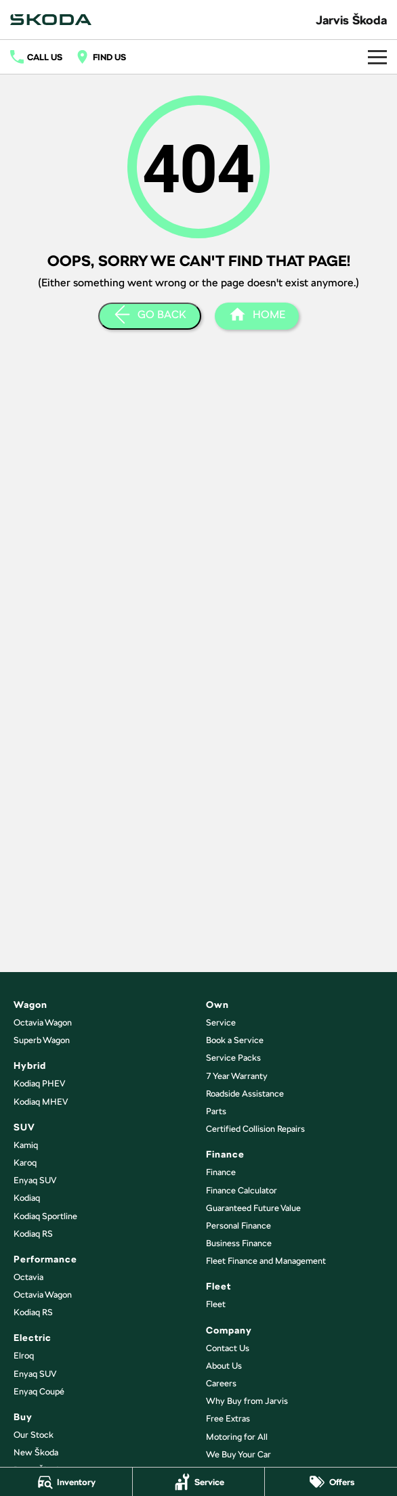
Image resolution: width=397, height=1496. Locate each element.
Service (221, 1022)
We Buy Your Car (238, 1454)
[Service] (199, 1482)
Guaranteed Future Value (253, 1208)
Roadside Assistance (245, 1093)
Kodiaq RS (33, 1234)
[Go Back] (149, 316)
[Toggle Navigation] (377, 57)
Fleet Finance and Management (266, 1261)
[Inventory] (66, 1482)
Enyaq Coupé (39, 1391)
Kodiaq (27, 1198)
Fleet (216, 1304)
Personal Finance (238, 1225)
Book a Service (235, 1040)
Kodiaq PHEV (39, 1083)
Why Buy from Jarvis (247, 1401)
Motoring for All (237, 1437)
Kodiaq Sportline (45, 1216)
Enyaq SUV (35, 1180)
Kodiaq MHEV (41, 1102)
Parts (216, 1111)
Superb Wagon (42, 1040)
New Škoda (36, 1452)
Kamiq (26, 1145)
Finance (221, 1172)
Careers (221, 1383)
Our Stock (34, 1435)
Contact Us (227, 1348)
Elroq (24, 1355)
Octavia (28, 1277)
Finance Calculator (241, 1190)
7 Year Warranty (237, 1076)
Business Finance (239, 1243)
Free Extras (228, 1418)
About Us (224, 1366)
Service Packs (233, 1058)
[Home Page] (50, 19)
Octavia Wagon (43, 1022)
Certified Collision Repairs (255, 1129)
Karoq (25, 1163)
